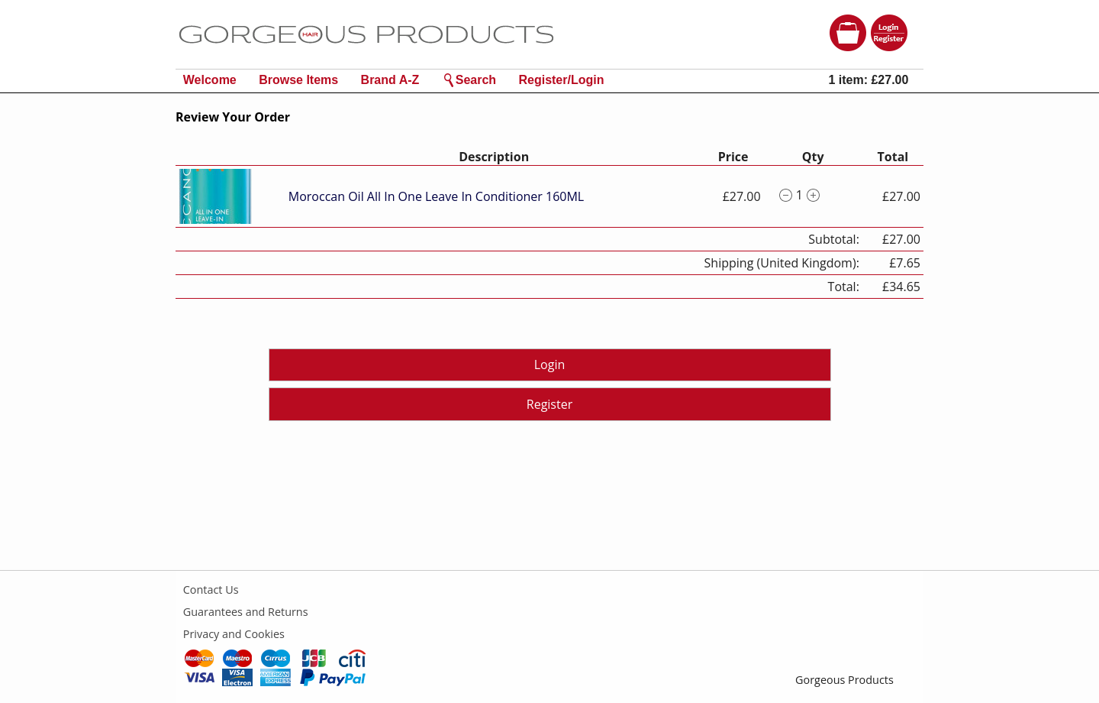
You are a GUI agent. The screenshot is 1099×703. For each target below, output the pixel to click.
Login (550, 364)
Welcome (210, 79)
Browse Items (298, 79)
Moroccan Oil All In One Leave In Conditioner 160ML (436, 196)
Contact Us (211, 589)
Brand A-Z (390, 79)
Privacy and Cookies (234, 634)
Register (549, 404)
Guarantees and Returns (245, 611)
